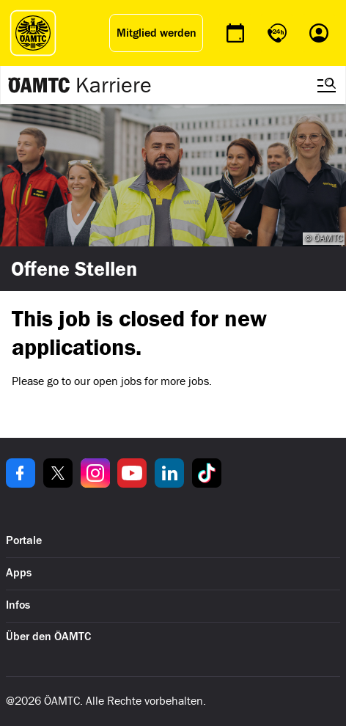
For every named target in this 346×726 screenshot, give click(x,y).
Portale (24, 540)
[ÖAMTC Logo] (33, 33)
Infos (18, 605)
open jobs (117, 381)
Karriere (114, 85)
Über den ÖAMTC (48, 636)
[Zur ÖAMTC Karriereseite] (40, 85)
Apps (19, 573)
